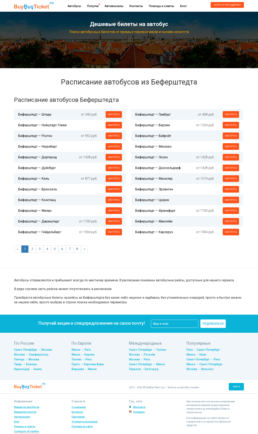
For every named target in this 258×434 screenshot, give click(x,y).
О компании (79, 407)
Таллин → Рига (82, 359)
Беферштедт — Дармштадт (38, 221)
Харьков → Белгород (143, 369)
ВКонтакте (139, 407)
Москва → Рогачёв (142, 354)
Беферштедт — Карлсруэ (154, 232)
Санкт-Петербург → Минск (147, 364)
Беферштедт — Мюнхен (153, 146)
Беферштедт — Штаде (34, 114)
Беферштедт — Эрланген (154, 189)
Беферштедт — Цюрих (152, 200)
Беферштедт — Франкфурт (155, 211)
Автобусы (74, 6)
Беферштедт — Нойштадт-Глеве (42, 125)
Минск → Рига (81, 349)
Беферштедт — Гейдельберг (39, 232)
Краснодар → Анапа (28, 369)
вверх (236, 386)
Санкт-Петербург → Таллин (147, 349)
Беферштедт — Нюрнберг (37, 146)
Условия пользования (85, 421)
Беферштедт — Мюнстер (154, 178)
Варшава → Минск (84, 369)
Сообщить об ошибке (26, 431)
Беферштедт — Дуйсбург (37, 168)
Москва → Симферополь (31, 354)
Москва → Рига (139, 359)
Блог (183, 6)
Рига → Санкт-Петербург (203, 349)
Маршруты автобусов (26, 407)
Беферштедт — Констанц (37, 200)
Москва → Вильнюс (200, 369)
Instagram (139, 412)
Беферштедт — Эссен (151, 157)
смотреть (114, 114)
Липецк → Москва (26, 359)
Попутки (93, 6)
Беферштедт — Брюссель (37, 189)
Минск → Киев (196, 354)
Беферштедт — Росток (35, 136)
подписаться (213, 323)
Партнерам (78, 416)
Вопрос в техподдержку (227, 5)
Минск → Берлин (83, 354)
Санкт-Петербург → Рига (203, 359)
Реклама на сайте (82, 426)
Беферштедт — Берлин (152, 125)
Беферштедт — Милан (34, 211)
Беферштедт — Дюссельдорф (158, 168)
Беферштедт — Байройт (153, 136)
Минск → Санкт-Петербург (204, 364)
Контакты (136, 6)
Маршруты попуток (25, 412)
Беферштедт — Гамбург (153, 114)
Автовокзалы (114, 6)
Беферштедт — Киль (33, 178)
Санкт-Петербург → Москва (33, 349)
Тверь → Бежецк (25, 364)
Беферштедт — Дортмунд (37, 157)
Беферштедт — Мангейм (153, 221)
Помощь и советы (161, 6)
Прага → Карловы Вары (88, 364)
